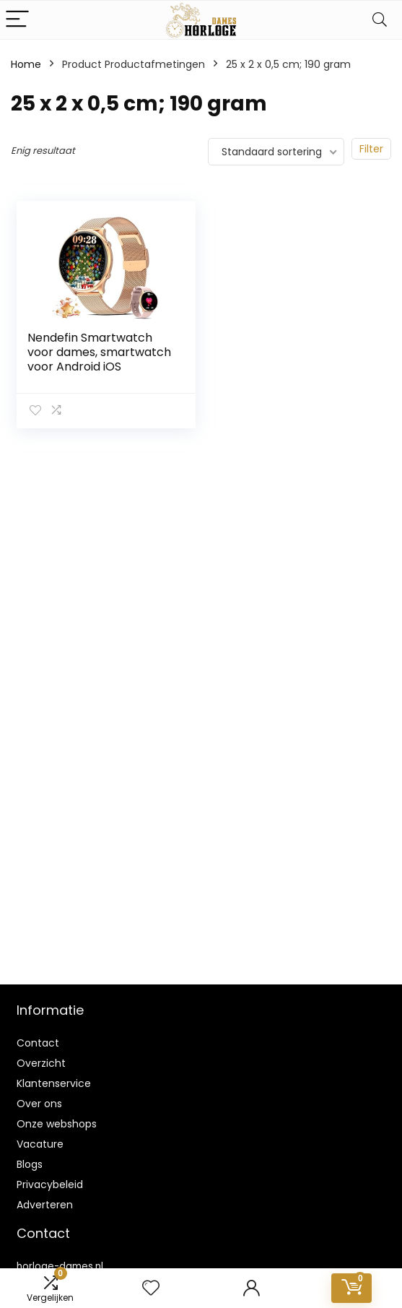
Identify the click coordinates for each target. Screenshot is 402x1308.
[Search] (379, 20)
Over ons (39, 1103)
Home (26, 64)
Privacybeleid (50, 1184)
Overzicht (41, 1063)
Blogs (30, 1164)
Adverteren (45, 1204)
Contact (38, 1043)
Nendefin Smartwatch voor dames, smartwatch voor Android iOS (99, 352)
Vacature (40, 1144)
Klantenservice (54, 1083)
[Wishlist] (151, 1288)
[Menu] (17, 20)
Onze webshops (57, 1124)
